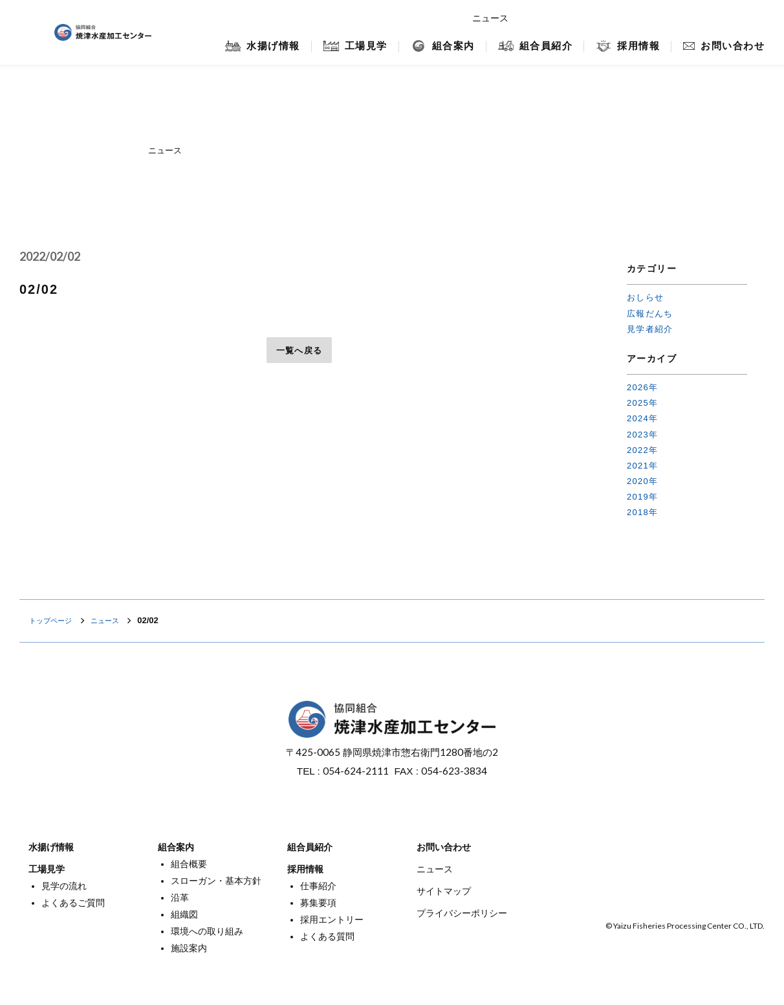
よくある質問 (327, 936)
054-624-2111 (356, 771)
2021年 (642, 465)
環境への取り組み (207, 931)
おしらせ (645, 297)
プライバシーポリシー (462, 913)
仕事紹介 (318, 886)
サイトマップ (444, 891)
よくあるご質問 (73, 903)
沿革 (180, 897)
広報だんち (650, 313)
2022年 (642, 450)
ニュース (490, 18)
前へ (38, 350)
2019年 (642, 497)
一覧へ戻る (299, 350)
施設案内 (189, 948)
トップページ (54, 620)
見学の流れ (64, 886)
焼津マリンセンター (695, 18)
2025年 (642, 403)
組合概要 (189, 864)
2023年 (642, 434)
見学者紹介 (650, 329)
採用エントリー (332, 919)
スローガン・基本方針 (216, 881)
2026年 (642, 387)
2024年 (642, 418)
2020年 (642, 481)
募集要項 (318, 903)
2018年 (642, 512)
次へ (559, 350)
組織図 (184, 914)
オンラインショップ (585, 18)
